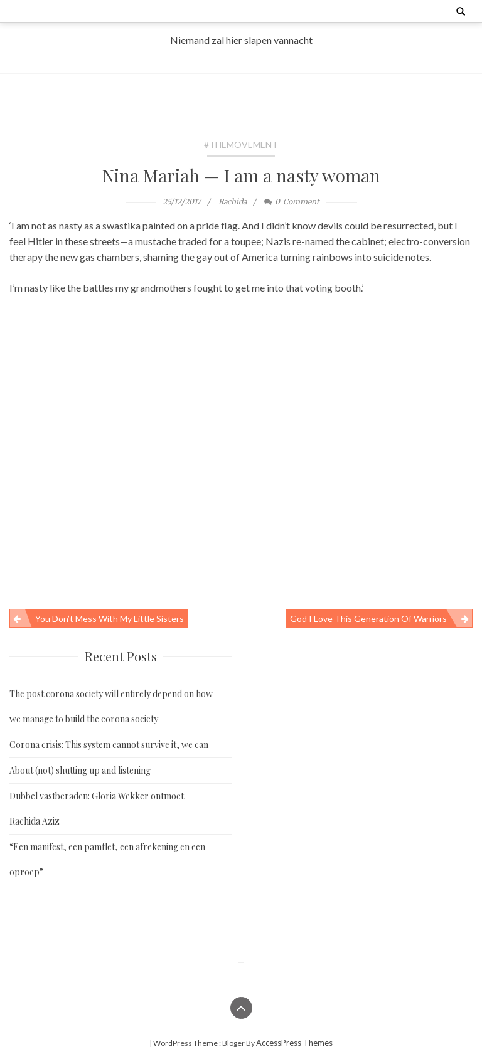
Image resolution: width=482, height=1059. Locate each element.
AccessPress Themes (294, 1043)
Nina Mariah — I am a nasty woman (241, 175)
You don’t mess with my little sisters (109, 618)
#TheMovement (241, 144)
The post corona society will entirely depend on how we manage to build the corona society (111, 706)
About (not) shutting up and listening (80, 770)
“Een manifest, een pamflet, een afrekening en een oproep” (107, 859)
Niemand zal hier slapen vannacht (241, 40)
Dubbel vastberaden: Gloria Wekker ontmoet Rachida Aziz (96, 808)
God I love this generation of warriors (368, 618)
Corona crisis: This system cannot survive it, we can (108, 745)
